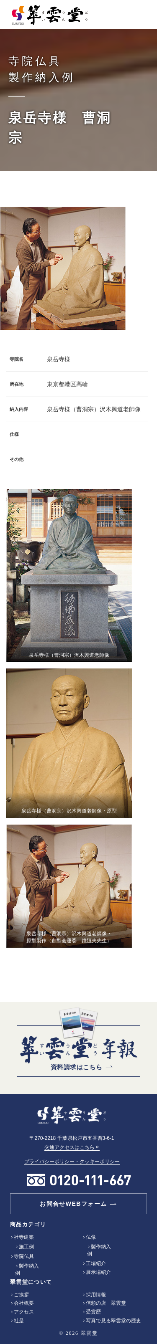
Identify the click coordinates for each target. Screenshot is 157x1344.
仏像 (91, 1237)
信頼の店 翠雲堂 (106, 1303)
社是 (19, 1321)
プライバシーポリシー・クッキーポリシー (72, 1161)
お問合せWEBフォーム (73, 1203)
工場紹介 (96, 1263)
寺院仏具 (24, 1256)
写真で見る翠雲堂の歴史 (113, 1321)
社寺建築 (24, 1237)
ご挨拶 (21, 1295)
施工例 (26, 1247)
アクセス (24, 1312)
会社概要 (24, 1303)
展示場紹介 (98, 1272)
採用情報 (96, 1295)
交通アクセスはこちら (72, 1147)
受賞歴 (93, 1312)
